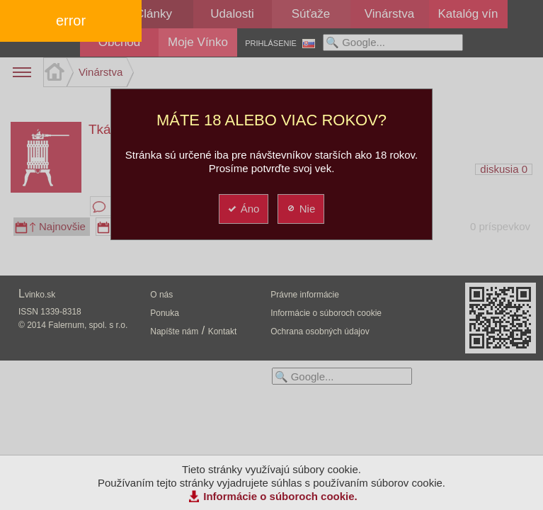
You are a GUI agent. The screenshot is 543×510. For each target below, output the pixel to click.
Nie (300, 209)
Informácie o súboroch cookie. (280, 496)
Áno (243, 209)
